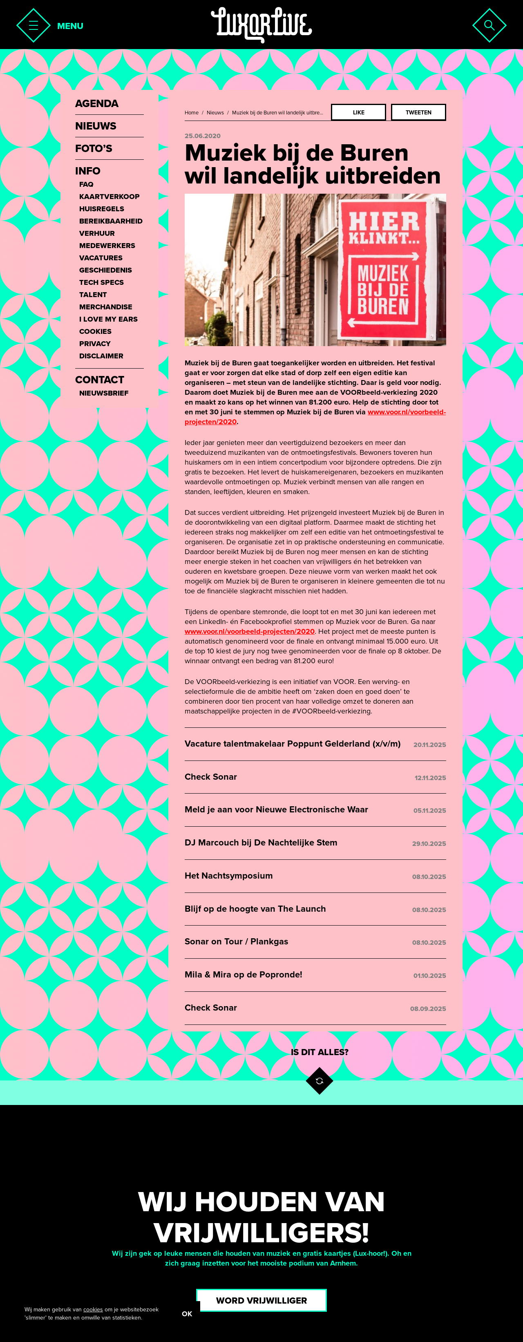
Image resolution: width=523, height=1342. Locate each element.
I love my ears (108, 319)
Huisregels (101, 208)
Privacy (95, 343)
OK (187, 1313)
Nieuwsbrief (103, 393)
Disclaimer (101, 355)
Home (192, 113)
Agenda (96, 104)
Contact (99, 380)
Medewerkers (107, 245)
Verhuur (97, 233)
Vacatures (101, 257)
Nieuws (215, 113)
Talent (93, 294)
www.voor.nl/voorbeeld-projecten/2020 (250, 631)
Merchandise (105, 306)
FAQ (86, 184)
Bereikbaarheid (111, 221)
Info (88, 171)
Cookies (95, 331)
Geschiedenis (105, 270)
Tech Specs (101, 282)
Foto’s (93, 149)
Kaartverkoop (109, 196)
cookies (93, 1309)
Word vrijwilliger (261, 1300)
